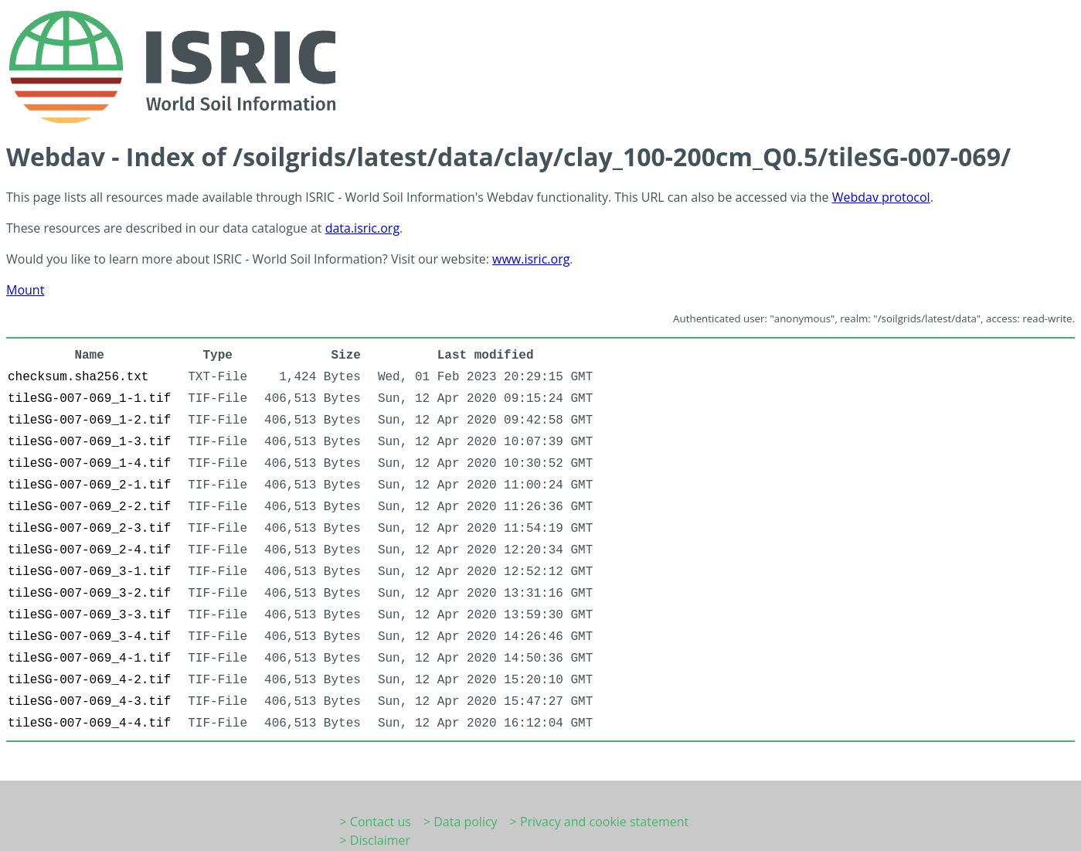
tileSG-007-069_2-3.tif (89, 528)
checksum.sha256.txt (78, 377)
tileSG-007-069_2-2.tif (89, 507)
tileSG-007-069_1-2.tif (89, 420)
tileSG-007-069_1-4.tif (89, 463)
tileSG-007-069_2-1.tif (89, 485)
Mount (25, 289)
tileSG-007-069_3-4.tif (89, 636)
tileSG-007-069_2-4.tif (89, 550)
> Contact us (375, 821)
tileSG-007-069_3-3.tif (89, 615)
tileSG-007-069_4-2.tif (89, 680)
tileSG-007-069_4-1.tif (89, 658)
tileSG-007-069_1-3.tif (89, 442)
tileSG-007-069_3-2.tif (89, 593)
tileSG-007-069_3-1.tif (89, 571)
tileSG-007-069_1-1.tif (89, 398)
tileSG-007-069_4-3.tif (89, 701)
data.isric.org (362, 228)
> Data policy (460, 821)
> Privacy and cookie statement (599, 821)
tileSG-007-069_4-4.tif (89, 723)
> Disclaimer (375, 840)
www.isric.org (530, 258)
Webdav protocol (881, 197)
